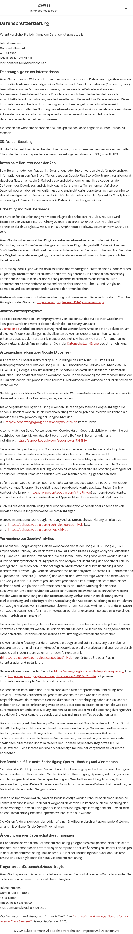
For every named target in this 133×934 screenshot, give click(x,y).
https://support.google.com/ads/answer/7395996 (52, 440)
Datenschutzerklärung (83, 343)
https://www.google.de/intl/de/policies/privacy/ (70, 302)
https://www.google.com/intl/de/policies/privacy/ (89, 671)
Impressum (91, 931)
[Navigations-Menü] (126, 8)
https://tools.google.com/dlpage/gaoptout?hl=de (36, 657)
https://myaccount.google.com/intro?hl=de (60, 492)
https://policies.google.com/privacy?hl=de (38, 529)
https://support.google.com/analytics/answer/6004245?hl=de (52, 676)
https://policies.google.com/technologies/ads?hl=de (46, 524)
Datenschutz (110, 931)
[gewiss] (44, 8)
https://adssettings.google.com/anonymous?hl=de (41, 422)
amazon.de (11, 329)
